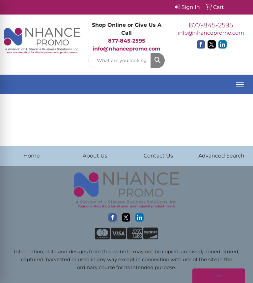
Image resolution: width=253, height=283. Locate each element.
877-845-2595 (211, 25)
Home (31, 156)
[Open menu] (239, 84)
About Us (95, 156)
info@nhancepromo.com (126, 49)
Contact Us (158, 156)
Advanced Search (221, 156)
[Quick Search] (119, 60)
